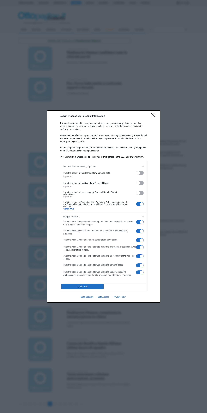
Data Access (103, 297)
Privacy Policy (120, 297)
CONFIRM (82, 287)
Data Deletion (87, 297)
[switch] (140, 173)
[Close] (154, 116)
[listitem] (103, 166)
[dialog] (103, 206)
